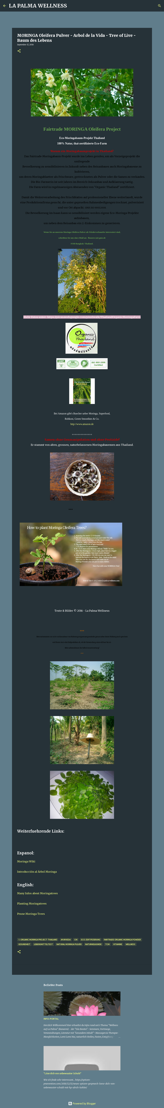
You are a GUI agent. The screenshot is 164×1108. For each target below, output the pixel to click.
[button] (19, 51)
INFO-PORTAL (51, 1019)
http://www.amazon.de (82, 424)
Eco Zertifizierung (90, 940)
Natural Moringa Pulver (69, 944)
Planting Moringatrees (32, 903)
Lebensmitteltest (43, 944)
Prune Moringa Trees (31, 913)
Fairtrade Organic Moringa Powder (122, 940)
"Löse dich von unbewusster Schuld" (62, 1073)
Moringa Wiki (26, 861)
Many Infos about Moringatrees (37, 893)
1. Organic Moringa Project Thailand (37, 940)
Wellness (130, 944)
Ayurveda (66, 940)
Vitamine (117, 944)
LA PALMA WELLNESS (38, 6)
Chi (75, 940)
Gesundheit (24, 944)
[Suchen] (71, 6)
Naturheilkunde (93, 944)
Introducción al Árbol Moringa (37, 871)
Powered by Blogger (82, 1103)
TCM (107, 944)
